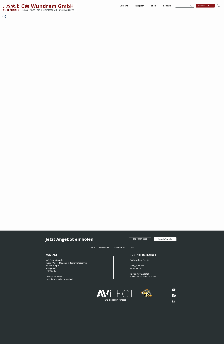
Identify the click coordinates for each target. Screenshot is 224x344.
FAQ (131, 247)
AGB (94, 247)
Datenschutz (120, 247)
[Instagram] (174, 301)
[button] (218, 6)
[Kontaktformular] (165, 239)
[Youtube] (174, 290)
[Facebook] (174, 295)
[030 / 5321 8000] (205, 6)
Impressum (104, 247)
